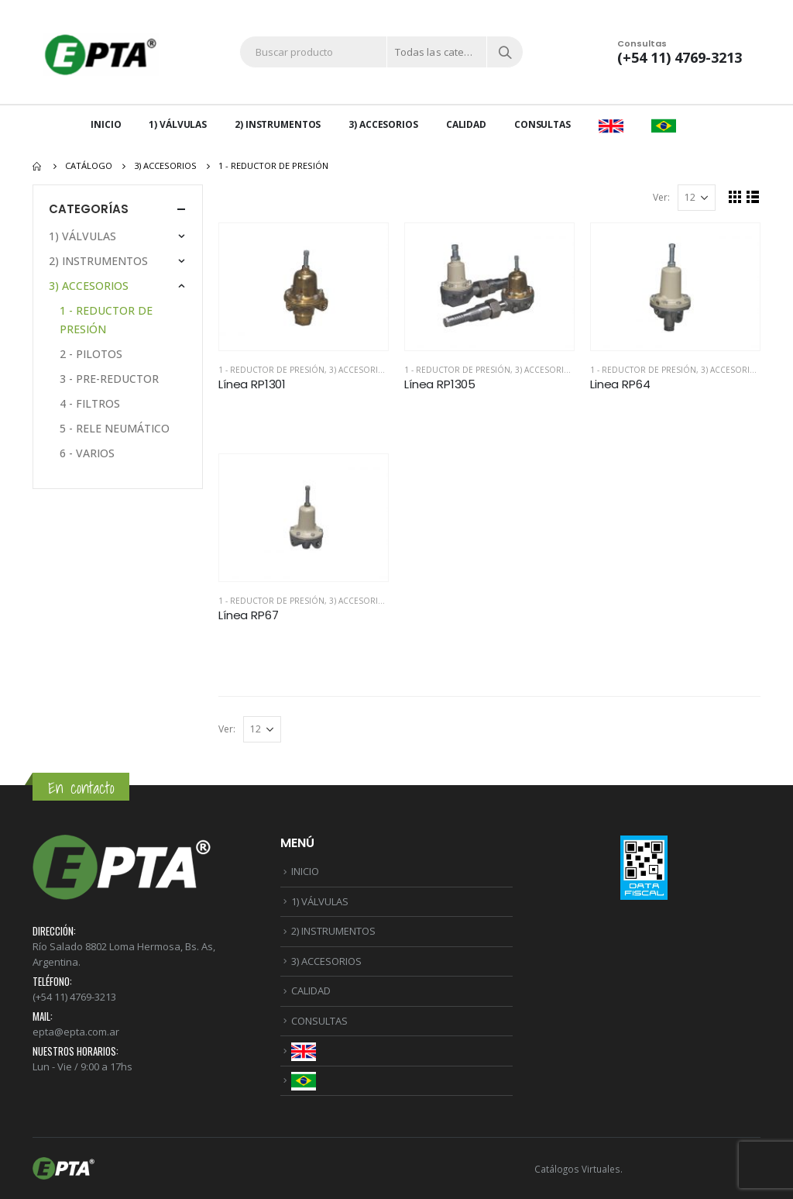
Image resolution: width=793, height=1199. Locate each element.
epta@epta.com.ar (76, 1032)
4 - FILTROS (90, 403)
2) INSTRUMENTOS (278, 124)
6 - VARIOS (87, 453)
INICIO (106, 124)
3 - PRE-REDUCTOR (109, 378)
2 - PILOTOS (91, 353)
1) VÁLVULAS (178, 124)
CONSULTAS (542, 124)
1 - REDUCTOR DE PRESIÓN (271, 369)
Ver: (661, 197)
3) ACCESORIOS (382, 124)
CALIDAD (466, 124)
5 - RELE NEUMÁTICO (115, 428)
